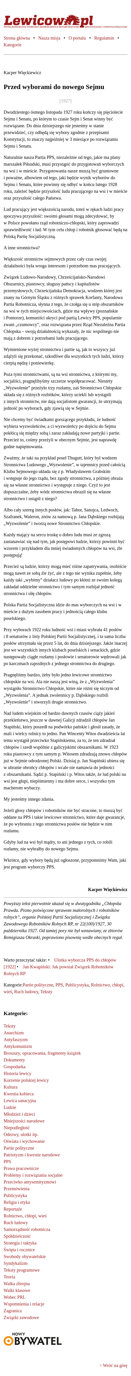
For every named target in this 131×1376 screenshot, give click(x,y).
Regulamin (104, 37)
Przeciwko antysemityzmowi (30, 1181)
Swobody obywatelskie (25, 1256)
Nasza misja (49, 37)
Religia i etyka (17, 1202)
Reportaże (13, 1209)
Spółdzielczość (17, 1236)
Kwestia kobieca (19, 1093)
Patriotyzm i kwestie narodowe (32, 1154)
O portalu (77, 37)
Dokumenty (14, 1059)
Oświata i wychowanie (24, 1141)
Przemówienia (16, 1188)
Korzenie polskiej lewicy (26, 1080)
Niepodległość (17, 1127)
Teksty (46, 991)
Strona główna (17, 37)
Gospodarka (15, 1066)
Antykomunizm (18, 1046)
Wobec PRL (15, 1297)
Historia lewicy (17, 1073)
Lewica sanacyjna (20, 1100)
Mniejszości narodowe (24, 1120)
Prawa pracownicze (21, 1168)
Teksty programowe (22, 1270)
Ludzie (10, 1107)
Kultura (10, 1086)
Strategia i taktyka (20, 1242)
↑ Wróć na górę (113, 1365)
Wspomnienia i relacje (24, 1303)
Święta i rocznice (19, 1249)
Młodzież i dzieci (19, 1114)
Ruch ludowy (26, 991)
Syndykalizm (16, 1263)
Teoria (9, 1276)
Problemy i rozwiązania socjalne (33, 1175)
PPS (59, 984)
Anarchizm (14, 1032)
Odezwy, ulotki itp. (21, 1134)
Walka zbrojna (17, 1283)
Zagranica (13, 1310)
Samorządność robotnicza (27, 1229)
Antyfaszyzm (16, 1039)
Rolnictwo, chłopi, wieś (25, 1215)
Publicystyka (77, 984)
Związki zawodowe (21, 1317)
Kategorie (12, 44)
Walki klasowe (17, 1290)
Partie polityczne (38, 984)
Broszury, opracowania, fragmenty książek (42, 1053)
